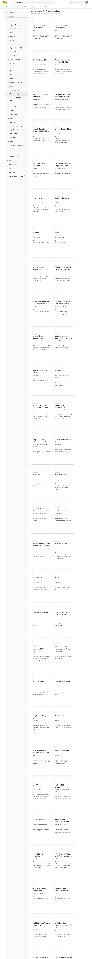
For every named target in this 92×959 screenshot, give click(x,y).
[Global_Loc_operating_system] (7, 164)
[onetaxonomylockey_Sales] (8, 137)
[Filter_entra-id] (8, 114)
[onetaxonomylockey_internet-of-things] (8, 90)
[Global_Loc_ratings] (7, 160)
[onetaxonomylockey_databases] (8, 55)
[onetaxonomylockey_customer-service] (8, 51)
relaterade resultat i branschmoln (54, 13)
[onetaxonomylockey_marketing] (8, 107)
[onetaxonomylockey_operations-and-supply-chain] (8, 130)
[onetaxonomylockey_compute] (8, 82)
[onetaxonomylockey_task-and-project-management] (8, 145)
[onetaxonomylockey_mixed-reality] (8, 122)
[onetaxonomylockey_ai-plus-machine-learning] (8, 103)
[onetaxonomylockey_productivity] (8, 133)
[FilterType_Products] (7, 21)
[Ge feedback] (56, 2)
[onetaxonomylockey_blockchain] (8, 36)
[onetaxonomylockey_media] (8, 110)
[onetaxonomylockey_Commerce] (8, 44)
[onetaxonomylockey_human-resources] (8, 74)
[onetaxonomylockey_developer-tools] (8, 59)
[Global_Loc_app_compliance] (7, 172)
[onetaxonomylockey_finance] (8, 67)
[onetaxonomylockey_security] (8, 141)
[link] (41, 33)
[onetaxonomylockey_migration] (8, 118)
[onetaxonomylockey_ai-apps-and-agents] (8, 28)
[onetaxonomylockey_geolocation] (8, 71)
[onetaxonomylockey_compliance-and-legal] (8, 48)
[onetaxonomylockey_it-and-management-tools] (8, 94)
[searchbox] (18, 16)
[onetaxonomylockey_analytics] (8, 32)
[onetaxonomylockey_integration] (8, 86)
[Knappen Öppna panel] (5, 6)
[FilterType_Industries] (7, 153)
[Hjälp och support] (59, 2)
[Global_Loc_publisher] (7, 168)
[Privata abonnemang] (66, 2)
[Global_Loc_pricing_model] (7, 156)
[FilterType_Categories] (7, 25)
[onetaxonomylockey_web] (8, 149)
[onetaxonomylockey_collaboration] (8, 40)
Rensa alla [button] (13, 12)
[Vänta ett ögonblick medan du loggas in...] (86, 2)
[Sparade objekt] (63, 2)
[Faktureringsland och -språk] (76, 2)
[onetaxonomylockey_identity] (8, 78)
